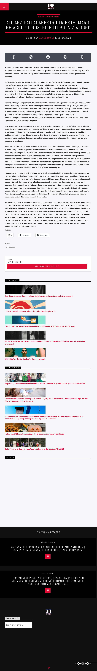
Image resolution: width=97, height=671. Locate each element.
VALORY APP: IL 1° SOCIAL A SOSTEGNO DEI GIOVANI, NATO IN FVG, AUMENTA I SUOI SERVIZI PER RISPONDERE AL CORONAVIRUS (48, 548)
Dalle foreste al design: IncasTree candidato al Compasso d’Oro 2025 (34, 449)
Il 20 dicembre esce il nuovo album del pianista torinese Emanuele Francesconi (39, 296)
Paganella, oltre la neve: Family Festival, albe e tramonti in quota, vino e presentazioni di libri (45, 383)
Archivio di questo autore (47, 266)
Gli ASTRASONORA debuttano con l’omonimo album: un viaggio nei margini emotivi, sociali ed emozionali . (45, 342)
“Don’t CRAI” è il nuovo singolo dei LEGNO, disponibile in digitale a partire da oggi (40, 326)
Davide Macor (46, 37)
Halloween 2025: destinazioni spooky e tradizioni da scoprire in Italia (34, 434)
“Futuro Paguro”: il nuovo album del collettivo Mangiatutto (30, 311)
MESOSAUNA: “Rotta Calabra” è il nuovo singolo (25, 359)
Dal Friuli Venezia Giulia (48, 17)
